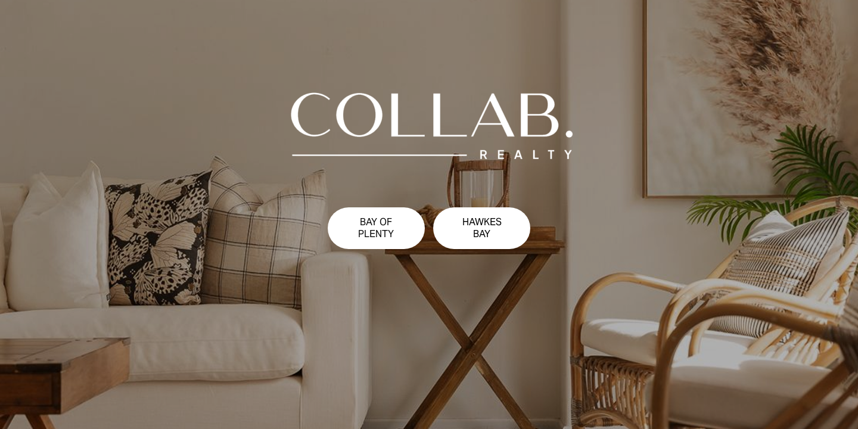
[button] (376, 228)
